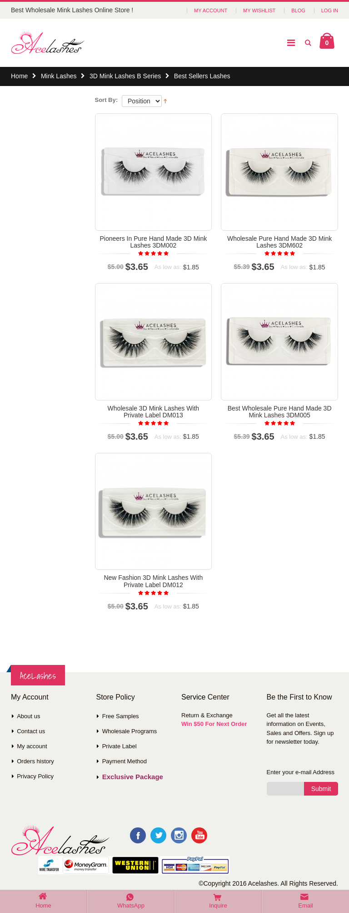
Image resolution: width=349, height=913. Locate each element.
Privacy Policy (35, 776)
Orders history (35, 761)
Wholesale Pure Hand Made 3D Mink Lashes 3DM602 (279, 242)
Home (19, 76)
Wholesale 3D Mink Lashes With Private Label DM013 (153, 412)
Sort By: (106, 99)
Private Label (119, 746)
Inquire (218, 905)
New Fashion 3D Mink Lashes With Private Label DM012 (153, 581)
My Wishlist (259, 10)
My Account (210, 10)
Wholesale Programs (129, 731)
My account (32, 746)
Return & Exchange (207, 715)
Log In (329, 10)
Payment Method (124, 761)
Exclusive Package (132, 777)
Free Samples (120, 716)
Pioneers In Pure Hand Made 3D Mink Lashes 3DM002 (153, 242)
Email (305, 905)
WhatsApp (131, 905)
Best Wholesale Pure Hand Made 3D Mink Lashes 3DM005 (280, 412)
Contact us (31, 731)
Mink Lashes (59, 76)
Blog (298, 10)
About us (28, 716)
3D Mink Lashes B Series (125, 76)
